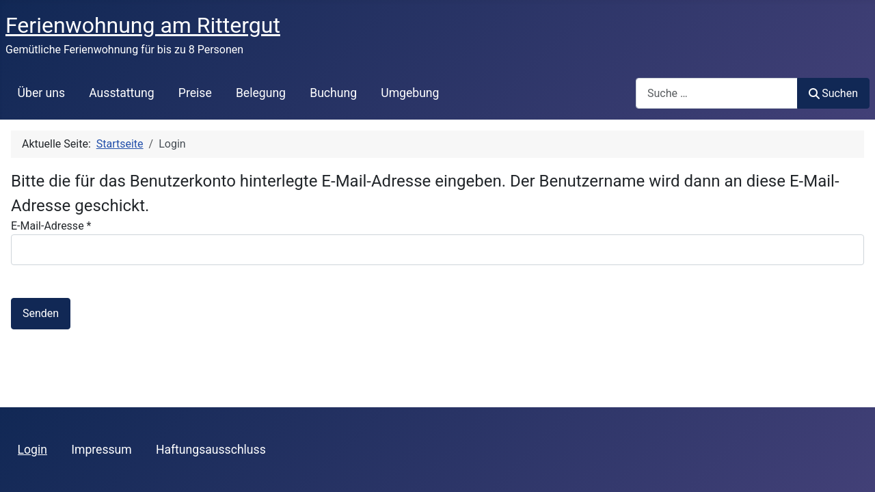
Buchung (333, 93)
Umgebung (410, 93)
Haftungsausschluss (211, 449)
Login (32, 449)
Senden (41, 313)
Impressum (101, 449)
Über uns (41, 93)
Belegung (261, 93)
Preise (195, 93)
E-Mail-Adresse (51, 225)
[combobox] (717, 93)
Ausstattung (121, 93)
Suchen (833, 93)
